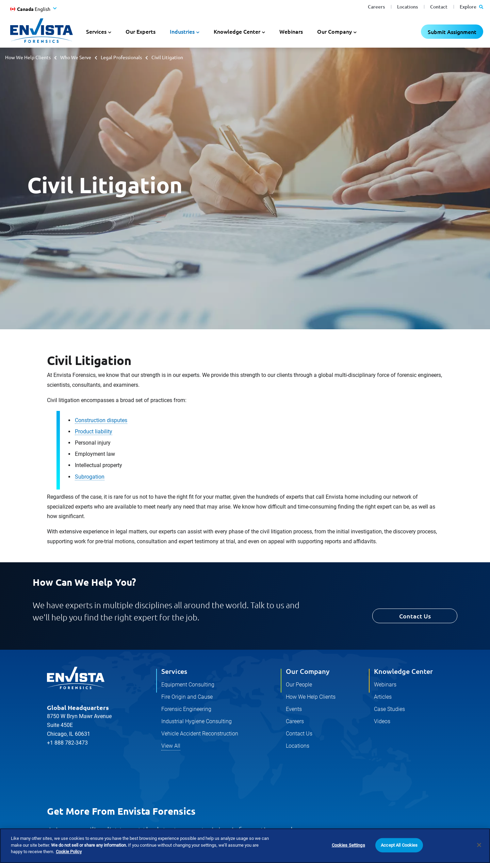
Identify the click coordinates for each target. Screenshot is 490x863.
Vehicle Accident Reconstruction (199, 733)
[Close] (479, 844)
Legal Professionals (121, 57)
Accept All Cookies (399, 845)
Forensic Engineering (186, 709)
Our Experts (141, 31)
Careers (376, 6)
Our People (299, 684)
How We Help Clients (28, 57)
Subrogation (89, 477)
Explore (471, 6)
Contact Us (415, 616)
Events (294, 709)
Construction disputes (101, 420)
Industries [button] (182, 31)
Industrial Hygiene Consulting (196, 721)
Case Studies (389, 709)
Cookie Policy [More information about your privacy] (69, 851)
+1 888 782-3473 (67, 743)
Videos (382, 721)
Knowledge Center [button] (237, 31)
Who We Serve (75, 57)
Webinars (291, 31)
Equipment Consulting (187, 684)
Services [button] (96, 31)
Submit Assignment (452, 31)
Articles (383, 697)
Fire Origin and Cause (187, 697)
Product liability (93, 431)
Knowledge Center (403, 671)
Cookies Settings (348, 845)
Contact (438, 6)
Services (174, 671)
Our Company (307, 671)
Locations (407, 6)
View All (170, 746)
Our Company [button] (334, 31)
